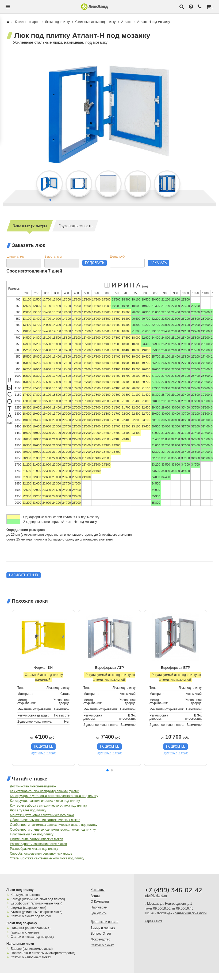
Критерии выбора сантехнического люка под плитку (48, 805)
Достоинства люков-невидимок (33, 786)
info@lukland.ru (156, 896)
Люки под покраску (21, 923)
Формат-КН (43, 668)
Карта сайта (154, 921)
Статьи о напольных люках (31, 957)
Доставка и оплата (104, 922)
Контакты (98, 890)
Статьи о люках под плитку (31, 916)
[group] (109, 114)
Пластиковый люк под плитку (31, 834)
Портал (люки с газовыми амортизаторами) (43, 953)
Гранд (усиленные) (25, 932)
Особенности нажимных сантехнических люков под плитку (53, 825)
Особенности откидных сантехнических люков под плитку (53, 829)
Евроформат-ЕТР (175, 668)
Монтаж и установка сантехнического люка (42, 815)
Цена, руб (117, 256)
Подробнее (43, 746)
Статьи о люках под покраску (32, 937)
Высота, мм (53, 256)
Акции (95, 896)
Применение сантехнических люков (36, 839)
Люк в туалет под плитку (28, 810)
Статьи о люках (102, 945)
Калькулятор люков (25, 895)
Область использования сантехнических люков (45, 820)
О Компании (100, 901)
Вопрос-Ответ (101, 933)
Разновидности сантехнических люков (38, 844)
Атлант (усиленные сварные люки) (36, 912)
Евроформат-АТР (109, 668)
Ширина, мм (15, 256)
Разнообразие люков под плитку (34, 849)
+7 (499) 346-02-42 (173, 890)
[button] (107, 770)
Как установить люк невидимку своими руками (44, 791)
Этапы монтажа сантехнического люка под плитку (47, 858)
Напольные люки (20, 944)
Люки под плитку (20, 890)
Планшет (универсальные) (30, 928)
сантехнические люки (190, 913)
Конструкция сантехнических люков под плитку (45, 801)
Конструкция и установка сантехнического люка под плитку (54, 796)
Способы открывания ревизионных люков (41, 853)
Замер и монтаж (103, 928)
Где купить (98, 913)
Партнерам (99, 907)
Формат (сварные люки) (28, 908)
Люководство (100, 939)
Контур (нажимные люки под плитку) (38, 899)
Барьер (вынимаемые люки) (32, 949)
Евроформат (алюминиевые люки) (36, 903)
